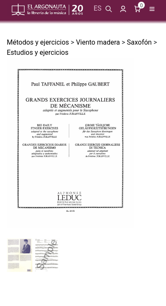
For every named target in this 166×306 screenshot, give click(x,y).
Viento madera (98, 42)
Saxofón (139, 42)
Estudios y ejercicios (37, 52)
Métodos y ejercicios (38, 42)
